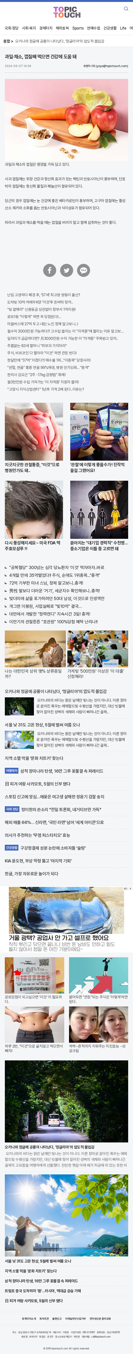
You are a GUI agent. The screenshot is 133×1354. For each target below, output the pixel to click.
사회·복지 (29, 28)
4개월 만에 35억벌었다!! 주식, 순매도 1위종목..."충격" (54, 575)
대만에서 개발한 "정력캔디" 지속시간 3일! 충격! (49, 613)
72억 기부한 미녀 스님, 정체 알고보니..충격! (46, 583)
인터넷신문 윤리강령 (100, 1318)
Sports (78, 28)
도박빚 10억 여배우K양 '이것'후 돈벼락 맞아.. (40, 302)
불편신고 (57, 1318)
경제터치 (45, 28)
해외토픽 (62, 28)
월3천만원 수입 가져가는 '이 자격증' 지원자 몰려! (43, 382)
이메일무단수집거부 (75, 1318)
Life (123, 28)
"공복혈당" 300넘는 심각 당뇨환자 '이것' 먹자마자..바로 (56, 567)
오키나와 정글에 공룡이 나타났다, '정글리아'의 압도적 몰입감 (59, 41)
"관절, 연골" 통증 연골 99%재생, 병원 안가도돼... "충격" (48, 367)
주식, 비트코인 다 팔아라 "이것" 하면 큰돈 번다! (42, 353)
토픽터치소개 (29, 1318)
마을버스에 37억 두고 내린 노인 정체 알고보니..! (42, 324)
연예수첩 (93, 28)
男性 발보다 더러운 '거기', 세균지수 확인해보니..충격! (54, 590)
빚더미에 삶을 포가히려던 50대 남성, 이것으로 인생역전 (57, 598)
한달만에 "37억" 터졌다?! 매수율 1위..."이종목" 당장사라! (49, 360)
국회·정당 (12, 28)
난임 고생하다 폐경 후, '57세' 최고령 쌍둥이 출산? (43, 295)
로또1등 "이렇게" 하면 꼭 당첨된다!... (34, 316)
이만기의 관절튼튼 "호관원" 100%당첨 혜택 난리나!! (53, 621)
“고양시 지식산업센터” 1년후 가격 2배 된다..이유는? (45, 389)
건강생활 (110, 28)
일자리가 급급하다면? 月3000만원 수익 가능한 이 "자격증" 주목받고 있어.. (62, 338)
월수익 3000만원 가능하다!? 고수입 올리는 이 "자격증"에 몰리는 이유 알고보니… (66, 331)
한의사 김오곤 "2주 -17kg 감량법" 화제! (36, 375)
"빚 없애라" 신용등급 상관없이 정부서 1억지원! (41, 309)
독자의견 (44, 1318)
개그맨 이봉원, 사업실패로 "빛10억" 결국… (45, 606)
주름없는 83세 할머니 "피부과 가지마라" (37, 345)
